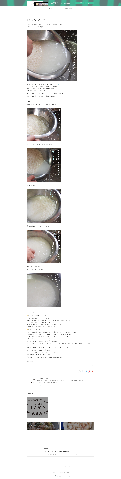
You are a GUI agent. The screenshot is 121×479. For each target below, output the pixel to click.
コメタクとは (58, 8)
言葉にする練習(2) (30, 361)
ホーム (50, 8)
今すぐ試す (79, 3)
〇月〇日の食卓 (68, 8)
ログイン (89, 3)
